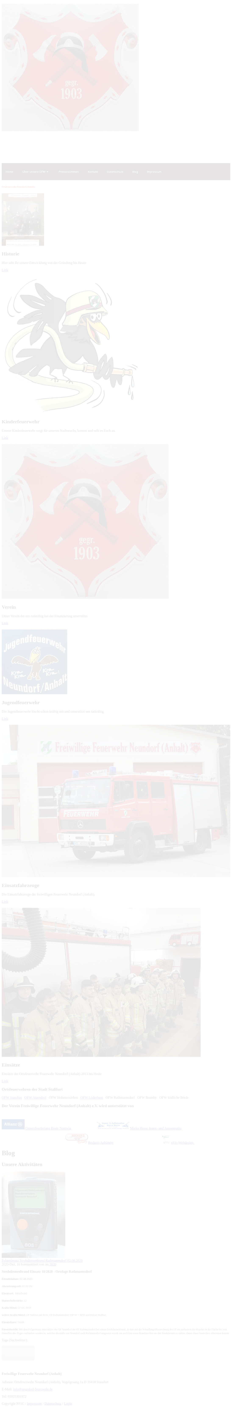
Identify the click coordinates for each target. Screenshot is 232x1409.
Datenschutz (52, 1403)
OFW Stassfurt (12, 1097)
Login (68, 1403)
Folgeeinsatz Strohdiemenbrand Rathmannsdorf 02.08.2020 (42, 1260)
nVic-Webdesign (178, 1142)
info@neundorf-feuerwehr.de (33, 1389)
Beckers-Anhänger (89, 1142)
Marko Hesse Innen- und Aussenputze (139, 1128)
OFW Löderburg (91, 1097)
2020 (53, 1264)
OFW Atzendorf (35, 1097)
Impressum (34, 1403)
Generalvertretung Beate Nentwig (37, 1128)
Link (5, 270)
